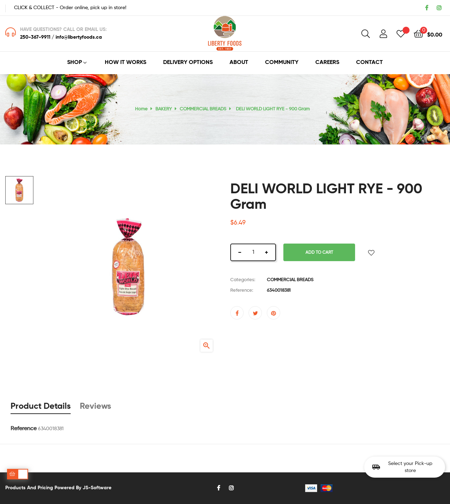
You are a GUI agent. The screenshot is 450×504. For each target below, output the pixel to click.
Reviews (95, 406)
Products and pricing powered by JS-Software (58, 487)
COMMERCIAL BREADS (290, 280)
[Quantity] (253, 252)
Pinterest (273, 312)
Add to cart (319, 253)
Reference (24, 429)
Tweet (255, 312)
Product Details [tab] (41, 406)
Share (237, 312)
